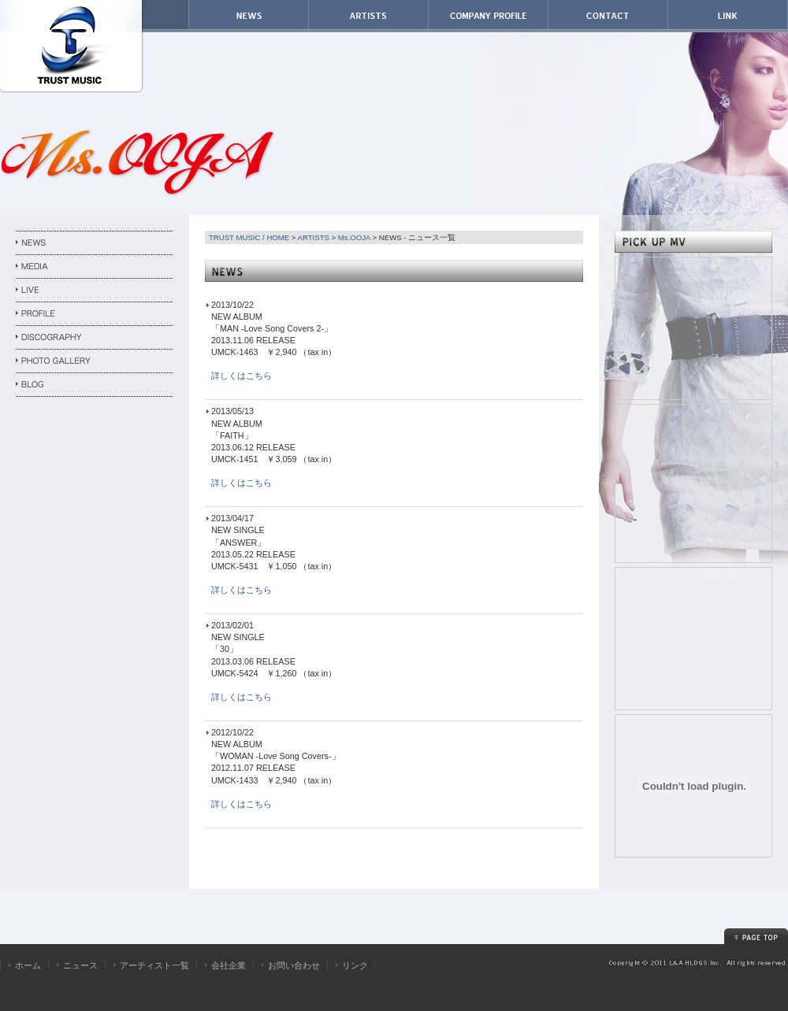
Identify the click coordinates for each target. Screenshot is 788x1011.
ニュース (80, 965)
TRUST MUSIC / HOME (249, 237)
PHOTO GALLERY (94, 361)
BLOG (94, 385)
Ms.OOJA (354, 237)
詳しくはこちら (241, 375)
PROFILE (94, 314)
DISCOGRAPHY (94, 338)
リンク (355, 965)
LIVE (94, 290)
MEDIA (94, 267)
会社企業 (228, 965)
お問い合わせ (294, 965)
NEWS (94, 243)
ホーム (28, 965)
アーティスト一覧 (154, 965)
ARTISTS (313, 237)
